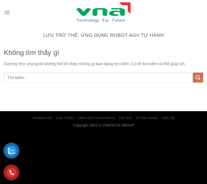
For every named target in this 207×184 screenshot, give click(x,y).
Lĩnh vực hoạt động (96, 118)
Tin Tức (125, 118)
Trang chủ (42, 118)
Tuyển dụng (147, 118)
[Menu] (7, 12)
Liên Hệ (167, 118)
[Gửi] (198, 78)
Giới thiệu (65, 118)
